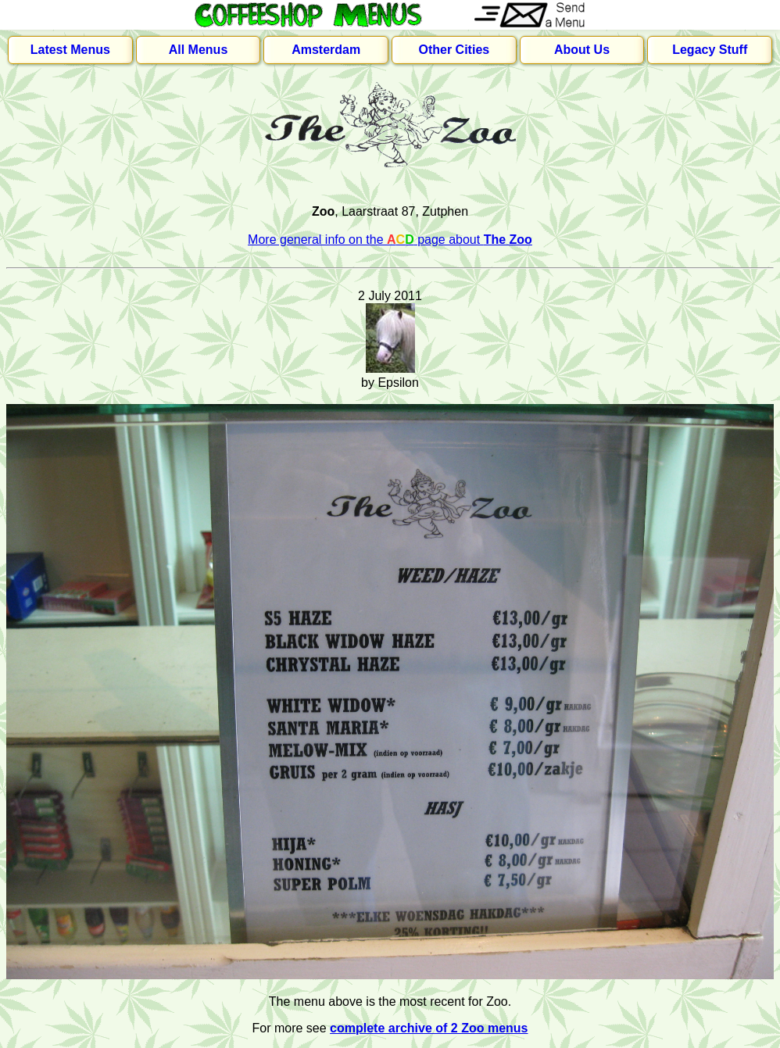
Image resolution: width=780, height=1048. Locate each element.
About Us (582, 49)
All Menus (198, 49)
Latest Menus (70, 49)
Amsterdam (326, 49)
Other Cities (454, 49)
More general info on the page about (390, 239)
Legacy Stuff (709, 49)
